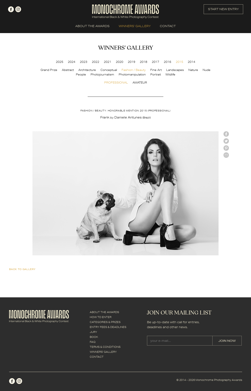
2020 (119, 62)
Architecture (87, 70)
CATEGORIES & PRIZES (105, 322)
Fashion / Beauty (134, 70)
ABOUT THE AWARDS (92, 26)
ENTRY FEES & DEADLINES (108, 327)
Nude (206, 70)
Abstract (68, 70)
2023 (83, 62)
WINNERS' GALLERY (135, 26)
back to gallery (22, 269)
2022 (95, 62)
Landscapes (175, 70)
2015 (179, 62)
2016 (167, 62)
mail (226, 155)
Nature (193, 70)
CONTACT (168, 26)
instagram (18, 9)
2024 (71, 62)
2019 (131, 62)
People (81, 74)
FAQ (93, 342)
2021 (107, 62)
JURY (93, 332)
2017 (155, 62)
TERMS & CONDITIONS (105, 347)
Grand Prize (49, 70)
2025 (59, 62)
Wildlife (170, 74)
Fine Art (156, 70)
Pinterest (226, 148)
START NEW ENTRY (223, 9)
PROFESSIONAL (116, 82)
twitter (226, 141)
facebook (11, 9)
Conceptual (108, 70)
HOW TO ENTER (100, 317)
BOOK (94, 337)
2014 (191, 62)
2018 (143, 62)
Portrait (155, 74)
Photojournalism (102, 74)
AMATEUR (140, 82)
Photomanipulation (132, 74)
